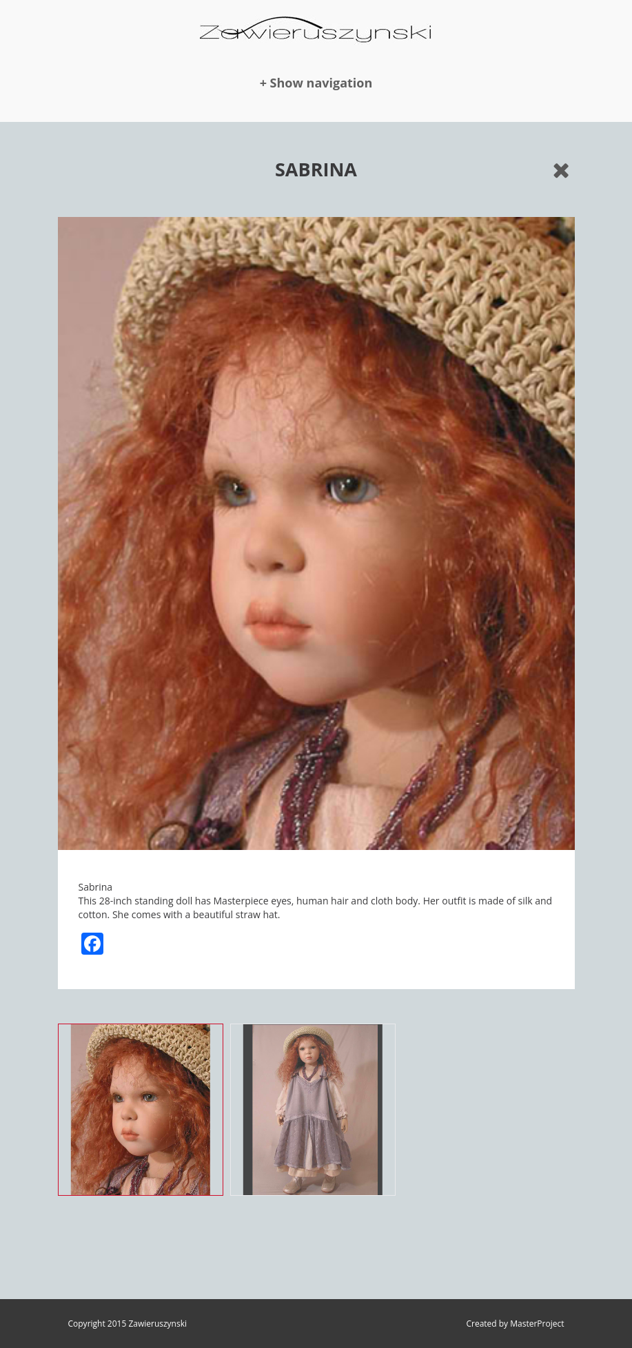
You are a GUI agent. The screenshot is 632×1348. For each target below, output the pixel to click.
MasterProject (537, 1323)
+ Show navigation (316, 82)
